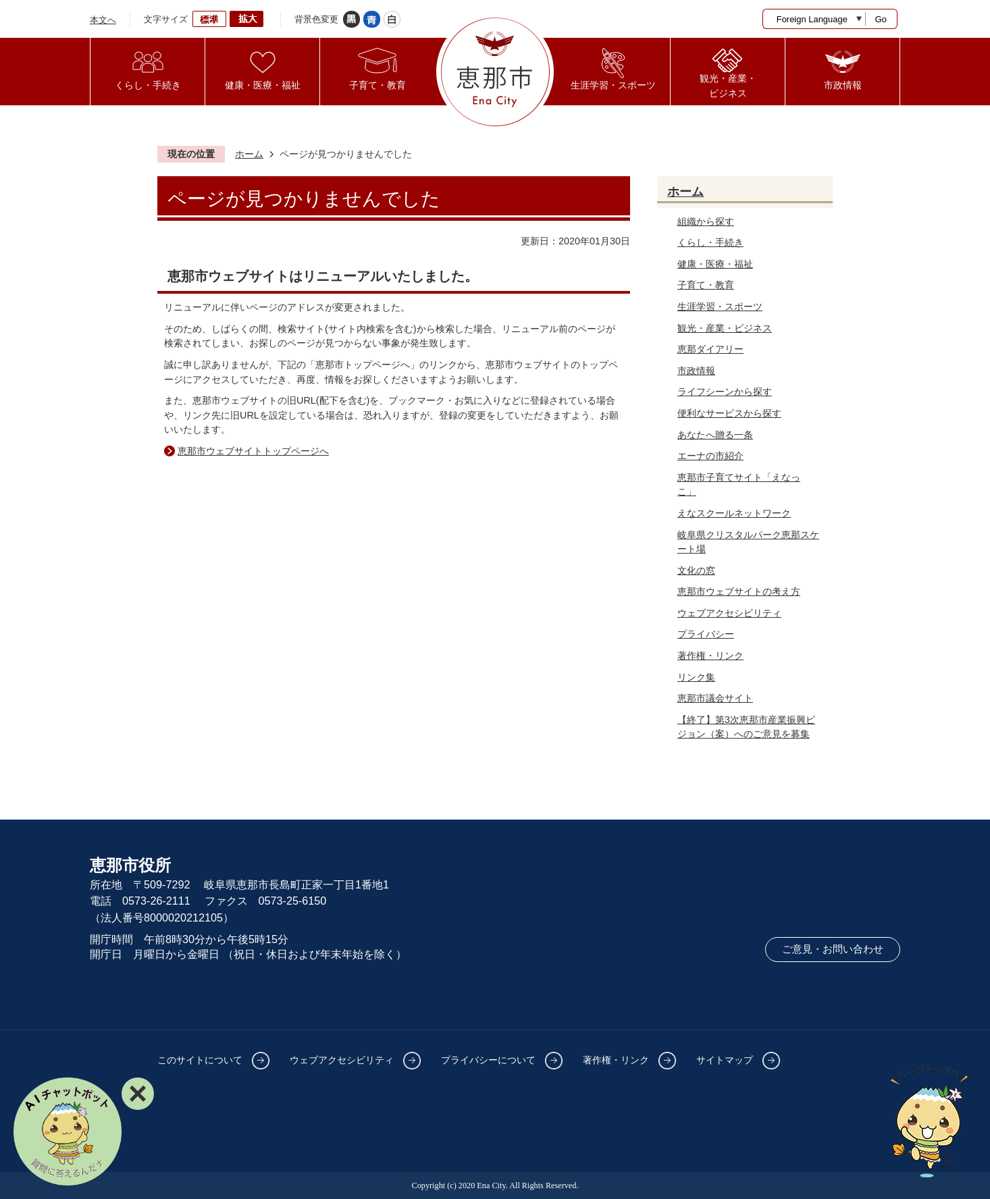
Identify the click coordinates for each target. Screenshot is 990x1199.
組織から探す (705, 221)
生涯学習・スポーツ (719, 306)
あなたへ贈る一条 (715, 434)
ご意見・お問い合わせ (832, 949)
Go (881, 19)
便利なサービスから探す (729, 413)
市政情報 (696, 370)
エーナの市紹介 (710, 455)
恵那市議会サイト (715, 698)
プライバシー (705, 634)
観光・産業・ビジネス (724, 328)
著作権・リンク (710, 655)
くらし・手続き (710, 242)
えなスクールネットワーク (734, 513)
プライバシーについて (488, 1060)
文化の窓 (696, 570)
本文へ (103, 20)
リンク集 (696, 677)
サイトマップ (724, 1060)
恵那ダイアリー (710, 349)
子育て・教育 (705, 284)
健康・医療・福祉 (715, 264)
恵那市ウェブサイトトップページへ (253, 451)
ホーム (249, 154)
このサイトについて (199, 1060)
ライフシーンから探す (724, 391)
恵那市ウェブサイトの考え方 (738, 591)
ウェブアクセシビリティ (729, 613)
